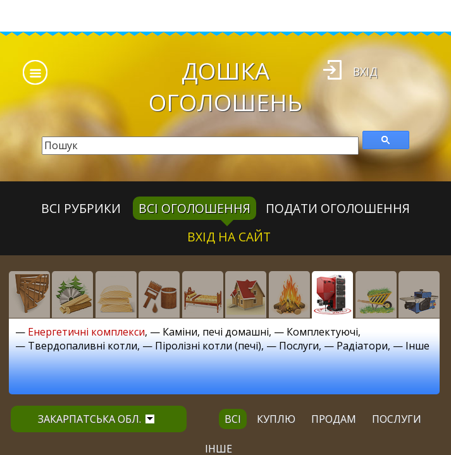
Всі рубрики (81, 208)
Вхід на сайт (229, 236)
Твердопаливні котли (82, 346)
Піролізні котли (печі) (208, 346)
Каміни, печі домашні (216, 332)
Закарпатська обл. (96, 419)
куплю (276, 419)
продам (333, 419)
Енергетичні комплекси (86, 332)
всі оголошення (194, 208)
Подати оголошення (338, 208)
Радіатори (362, 346)
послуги (396, 419)
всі (233, 419)
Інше (417, 346)
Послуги (299, 346)
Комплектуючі (322, 332)
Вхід (365, 71)
